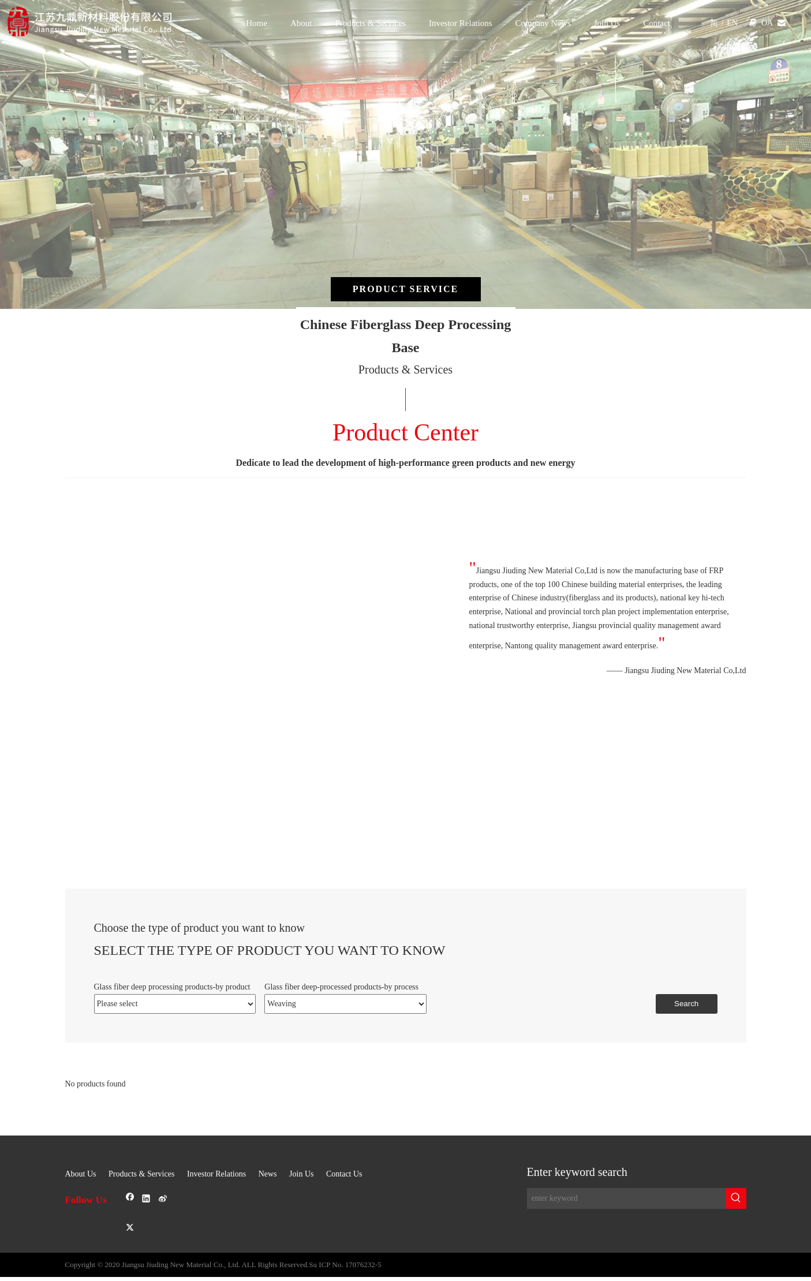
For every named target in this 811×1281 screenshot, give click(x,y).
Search (686, 1003)
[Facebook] (131, 1198)
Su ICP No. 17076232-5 (345, 1264)
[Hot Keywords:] (736, 1198)
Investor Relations (216, 1174)
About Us (80, 1174)
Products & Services (141, 1174)
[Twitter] (130, 1227)
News (268, 1174)
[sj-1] (405, 1143)
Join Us (301, 1174)
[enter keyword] (626, 1198)
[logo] (101, 22)
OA (767, 22)
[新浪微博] (204, 1207)
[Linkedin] (147, 1198)
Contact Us (344, 1174)
